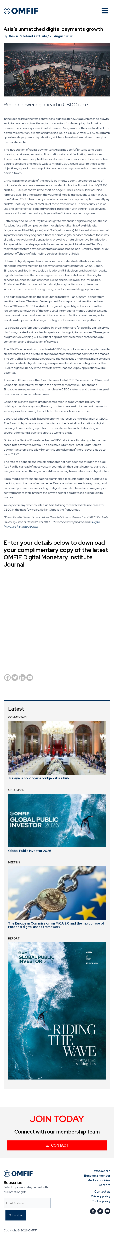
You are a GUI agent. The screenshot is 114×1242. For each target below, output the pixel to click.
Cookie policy (100, 1201)
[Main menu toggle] (104, 10)
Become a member (97, 1176)
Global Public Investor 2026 (29, 851)
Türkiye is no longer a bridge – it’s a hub (38, 778)
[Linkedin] (22, 677)
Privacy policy (100, 1196)
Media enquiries (98, 1180)
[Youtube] (107, 1211)
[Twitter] (14, 677)
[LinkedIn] (93, 1211)
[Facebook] (7, 677)
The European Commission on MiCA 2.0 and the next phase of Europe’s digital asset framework (56, 925)
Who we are (102, 1171)
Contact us (102, 1191)
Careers (104, 1185)
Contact (57, 1145)
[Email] (29, 677)
